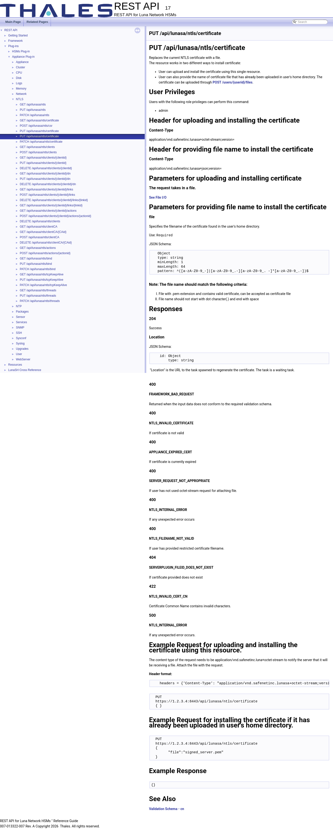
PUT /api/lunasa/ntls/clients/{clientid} (43, 163)
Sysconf (21, 338)
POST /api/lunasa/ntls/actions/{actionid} (45, 253)
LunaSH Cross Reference (24, 370)
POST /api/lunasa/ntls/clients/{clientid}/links (47, 194)
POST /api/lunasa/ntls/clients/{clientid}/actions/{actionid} (55, 216)
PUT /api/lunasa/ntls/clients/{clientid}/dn (45, 179)
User (19, 354)
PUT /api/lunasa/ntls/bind (36, 264)
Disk (18, 78)
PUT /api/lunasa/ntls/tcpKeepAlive (41, 279)
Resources (15, 364)
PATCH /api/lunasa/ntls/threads (40, 301)
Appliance (22, 62)
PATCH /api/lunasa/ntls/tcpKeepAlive (43, 285)
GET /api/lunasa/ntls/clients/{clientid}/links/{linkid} (51, 205)
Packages (22, 311)
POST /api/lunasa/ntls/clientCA (39, 237)
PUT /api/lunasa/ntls (33, 110)
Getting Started (18, 35)
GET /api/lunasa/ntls (33, 104)
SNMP (20, 327)
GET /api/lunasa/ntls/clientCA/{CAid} (43, 232)
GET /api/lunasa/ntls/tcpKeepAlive (41, 274)
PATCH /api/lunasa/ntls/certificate (41, 141)
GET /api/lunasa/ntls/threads (38, 290)
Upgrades (22, 348)
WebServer (23, 359)
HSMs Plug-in (21, 51)
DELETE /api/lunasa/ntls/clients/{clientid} (46, 168)
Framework (15, 40)
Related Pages (37, 22)
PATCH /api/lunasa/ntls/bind (37, 269)
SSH (19, 333)
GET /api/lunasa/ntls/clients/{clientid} (43, 157)
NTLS (19, 99)
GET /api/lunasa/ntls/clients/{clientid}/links (46, 189)
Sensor (20, 317)
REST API (10, 30)
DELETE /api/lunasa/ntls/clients (40, 221)
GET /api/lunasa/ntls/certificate (39, 120)
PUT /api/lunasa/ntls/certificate (39, 131)
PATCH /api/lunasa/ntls (34, 115)
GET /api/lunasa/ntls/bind (36, 258)
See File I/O (157, 197)
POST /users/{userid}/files (232, 82)
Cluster (20, 67)
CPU (19, 72)
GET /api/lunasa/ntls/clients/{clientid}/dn (45, 173)
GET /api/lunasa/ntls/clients (37, 147)
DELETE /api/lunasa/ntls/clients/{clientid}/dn (48, 184)
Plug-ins (13, 46)
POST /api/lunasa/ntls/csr (36, 125)
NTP (19, 306)
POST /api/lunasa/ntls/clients (38, 152)
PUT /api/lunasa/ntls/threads (38, 295)
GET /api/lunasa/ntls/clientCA (38, 226)
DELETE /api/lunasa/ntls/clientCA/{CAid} (46, 242)
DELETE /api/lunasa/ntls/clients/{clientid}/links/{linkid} (54, 200)
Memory (21, 88)
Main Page (13, 22)
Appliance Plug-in (23, 56)
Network (21, 94)
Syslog (20, 343)
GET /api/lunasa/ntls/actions (38, 248)
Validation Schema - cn (166, 809)
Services (21, 322)
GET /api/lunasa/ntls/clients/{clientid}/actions (48, 210)
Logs (19, 83)
